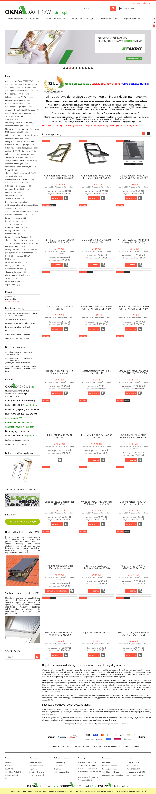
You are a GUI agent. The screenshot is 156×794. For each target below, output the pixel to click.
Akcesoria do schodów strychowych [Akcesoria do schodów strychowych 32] (19, 240)
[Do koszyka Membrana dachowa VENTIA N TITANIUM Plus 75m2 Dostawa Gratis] (57, 265)
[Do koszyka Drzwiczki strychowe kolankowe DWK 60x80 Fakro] (94, 591)
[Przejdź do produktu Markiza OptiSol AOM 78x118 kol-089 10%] (96, 221)
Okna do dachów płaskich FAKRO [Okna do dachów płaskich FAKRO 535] (18, 211)
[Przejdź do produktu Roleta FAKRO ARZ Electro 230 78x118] (96, 416)
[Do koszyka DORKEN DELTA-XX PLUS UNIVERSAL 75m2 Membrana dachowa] (131, 460)
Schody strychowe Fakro (106, 83)
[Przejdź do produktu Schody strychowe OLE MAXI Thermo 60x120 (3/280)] (59, 613)
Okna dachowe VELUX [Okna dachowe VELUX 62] (14, 182)
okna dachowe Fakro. (142, 672)
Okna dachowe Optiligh (135, 83)
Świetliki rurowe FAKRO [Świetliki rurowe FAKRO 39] (14, 103)
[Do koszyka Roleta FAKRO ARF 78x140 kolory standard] (57, 393)
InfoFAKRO (9, 769)
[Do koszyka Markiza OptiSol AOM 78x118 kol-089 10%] (94, 265)
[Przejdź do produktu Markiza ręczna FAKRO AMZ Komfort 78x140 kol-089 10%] (133, 156)
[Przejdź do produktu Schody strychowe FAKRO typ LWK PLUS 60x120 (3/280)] (133, 351)
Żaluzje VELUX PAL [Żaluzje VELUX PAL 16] (12, 199)
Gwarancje (106, 763)
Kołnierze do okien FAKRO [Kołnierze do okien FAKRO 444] (16, 97)
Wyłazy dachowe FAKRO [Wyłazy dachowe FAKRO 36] (15, 100)
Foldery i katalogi (11, 775)
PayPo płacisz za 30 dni (62, 772)
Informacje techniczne (110, 766)
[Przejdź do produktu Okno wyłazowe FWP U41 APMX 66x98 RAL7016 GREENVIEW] (133, 547)
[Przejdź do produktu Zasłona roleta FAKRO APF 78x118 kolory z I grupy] (133, 482)
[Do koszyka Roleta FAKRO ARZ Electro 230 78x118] (94, 460)
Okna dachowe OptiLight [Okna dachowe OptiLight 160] (15, 107)
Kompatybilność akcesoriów (112, 775)
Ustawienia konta (35, 763)
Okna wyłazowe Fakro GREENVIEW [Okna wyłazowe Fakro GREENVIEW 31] (19, 90)
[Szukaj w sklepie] (96, 8)
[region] (78, 47)
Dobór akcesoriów (133, 766)
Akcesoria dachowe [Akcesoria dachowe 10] (13, 272)
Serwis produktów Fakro (135, 775)
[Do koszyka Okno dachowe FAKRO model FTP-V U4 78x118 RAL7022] (57, 198)
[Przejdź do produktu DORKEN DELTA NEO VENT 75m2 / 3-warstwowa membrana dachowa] (59, 547)
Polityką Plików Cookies (63, 791)
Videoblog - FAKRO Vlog (13, 772)
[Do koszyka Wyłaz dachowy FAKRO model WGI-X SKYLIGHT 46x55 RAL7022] (131, 655)
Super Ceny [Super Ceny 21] (10, 284)
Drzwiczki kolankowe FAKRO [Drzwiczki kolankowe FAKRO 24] (16, 215)
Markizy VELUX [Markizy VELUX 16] (11, 195)
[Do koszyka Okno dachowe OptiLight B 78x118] (57, 329)
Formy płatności (60, 766)
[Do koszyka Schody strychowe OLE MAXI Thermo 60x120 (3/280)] (57, 655)
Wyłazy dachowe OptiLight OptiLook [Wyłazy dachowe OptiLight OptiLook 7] (20, 110)
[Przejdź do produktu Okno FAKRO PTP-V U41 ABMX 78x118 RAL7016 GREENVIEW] (133, 287)
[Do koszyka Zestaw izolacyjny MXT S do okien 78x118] (94, 393)
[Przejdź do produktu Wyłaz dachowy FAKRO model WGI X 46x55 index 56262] (96, 482)
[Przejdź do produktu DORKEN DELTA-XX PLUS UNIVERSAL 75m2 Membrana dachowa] (133, 416)
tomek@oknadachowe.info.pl (18, 422)
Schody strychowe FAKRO (136, 772)
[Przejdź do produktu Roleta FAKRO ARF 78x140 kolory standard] (59, 351)
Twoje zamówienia (36, 766)
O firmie (8, 766)
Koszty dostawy (59, 763)
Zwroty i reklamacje (36, 772)
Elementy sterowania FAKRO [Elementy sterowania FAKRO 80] (17, 179)
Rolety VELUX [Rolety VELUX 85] (10, 192)
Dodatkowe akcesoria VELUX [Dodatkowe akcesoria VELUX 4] (16, 202)
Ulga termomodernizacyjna (88, 777)
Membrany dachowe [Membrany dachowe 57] (13, 262)
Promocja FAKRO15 (85, 780)
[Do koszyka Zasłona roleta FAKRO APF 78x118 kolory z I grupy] (131, 524)
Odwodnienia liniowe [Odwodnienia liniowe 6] (14, 269)
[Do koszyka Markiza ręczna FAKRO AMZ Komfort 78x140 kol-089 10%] (131, 198)
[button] (66, 198)
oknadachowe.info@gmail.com (19, 427)
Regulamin (33, 769)
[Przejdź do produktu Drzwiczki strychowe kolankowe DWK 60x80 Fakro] (96, 547)
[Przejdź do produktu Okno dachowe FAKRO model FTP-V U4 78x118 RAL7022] (59, 156)
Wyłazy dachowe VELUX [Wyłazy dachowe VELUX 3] (14, 189)
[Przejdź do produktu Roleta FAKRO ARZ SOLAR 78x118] (59, 416)
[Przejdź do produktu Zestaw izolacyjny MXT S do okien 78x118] (96, 351)
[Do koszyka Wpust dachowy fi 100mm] (94, 655)
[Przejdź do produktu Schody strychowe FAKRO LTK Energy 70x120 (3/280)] (133, 221)
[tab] (64, 68)
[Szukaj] (113, 8)
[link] (78, 47)
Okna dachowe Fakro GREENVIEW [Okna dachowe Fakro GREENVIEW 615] (19, 81)
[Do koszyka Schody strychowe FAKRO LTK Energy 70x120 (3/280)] (131, 265)
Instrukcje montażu (109, 769)
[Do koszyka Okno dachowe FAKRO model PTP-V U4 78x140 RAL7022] (94, 198)
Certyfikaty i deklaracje (110, 772)
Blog (6, 778)
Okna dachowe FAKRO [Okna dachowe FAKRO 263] (14, 94)
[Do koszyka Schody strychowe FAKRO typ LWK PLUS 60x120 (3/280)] (131, 393)
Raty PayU (57, 769)
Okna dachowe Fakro (77, 83)
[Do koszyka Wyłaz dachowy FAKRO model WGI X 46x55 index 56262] (94, 524)
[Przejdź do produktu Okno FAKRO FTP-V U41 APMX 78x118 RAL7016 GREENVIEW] (96, 287)
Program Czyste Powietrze (87, 768)
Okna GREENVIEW (133, 769)
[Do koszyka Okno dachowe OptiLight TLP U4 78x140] (57, 524)
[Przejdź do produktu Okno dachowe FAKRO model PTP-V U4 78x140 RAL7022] (96, 156)
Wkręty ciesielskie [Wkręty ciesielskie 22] (12, 281)
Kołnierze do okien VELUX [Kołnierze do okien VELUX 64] (15, 186)
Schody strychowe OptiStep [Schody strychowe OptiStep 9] (16, 237)
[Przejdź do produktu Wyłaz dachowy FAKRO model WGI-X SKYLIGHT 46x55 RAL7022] (133, 613)
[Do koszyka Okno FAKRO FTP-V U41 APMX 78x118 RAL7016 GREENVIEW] (94, 329)
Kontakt (8, 763)
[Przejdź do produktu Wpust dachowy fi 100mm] (96, 613)
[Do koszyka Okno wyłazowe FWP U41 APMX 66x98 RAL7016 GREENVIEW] (131, 591)
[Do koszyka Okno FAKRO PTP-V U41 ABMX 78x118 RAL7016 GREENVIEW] (131, 329)
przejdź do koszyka (12, 301)
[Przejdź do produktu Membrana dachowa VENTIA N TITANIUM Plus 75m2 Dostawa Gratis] (59, 221)
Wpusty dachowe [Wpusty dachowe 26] (12, 265)
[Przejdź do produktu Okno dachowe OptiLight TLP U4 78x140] (59, 482)
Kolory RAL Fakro (133, 763)
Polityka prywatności (37, 775)
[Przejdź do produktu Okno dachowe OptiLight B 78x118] (59, 287)
